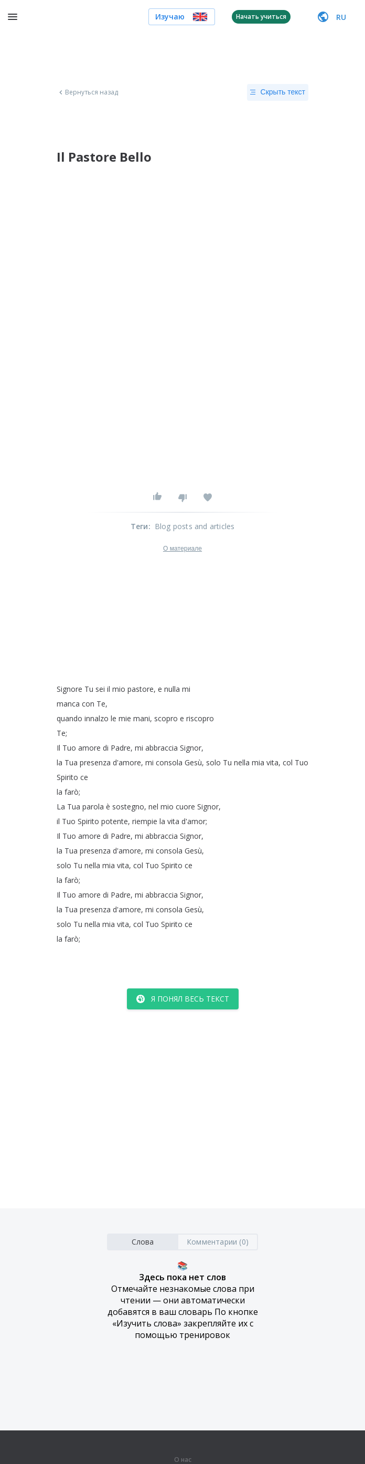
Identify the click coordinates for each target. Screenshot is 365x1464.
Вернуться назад (88, 92)
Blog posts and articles (195, 526)
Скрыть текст (277, 92)
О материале (182, 548)
